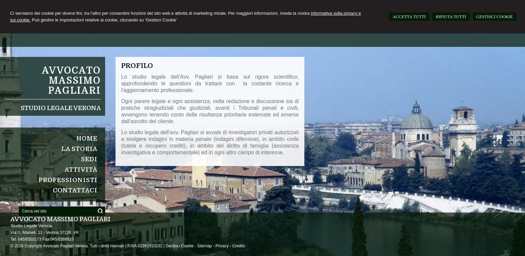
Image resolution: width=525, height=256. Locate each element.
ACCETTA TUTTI (409, 16)
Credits (238, 246)
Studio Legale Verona (61, 108)
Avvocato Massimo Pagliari (71, 80)
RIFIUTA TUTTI (451, 16)
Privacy (221, 246)
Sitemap (204, 246)
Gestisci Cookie (180, 246)
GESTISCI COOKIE (494, 16)
